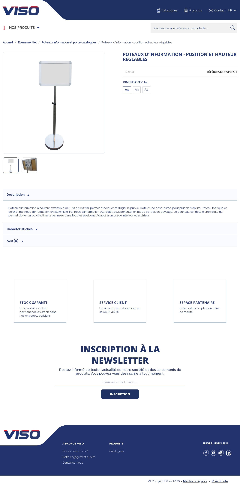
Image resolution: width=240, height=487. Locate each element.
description (18, 194)
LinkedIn (228, 453)
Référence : (215, 71)
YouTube (213, 453)
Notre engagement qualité (78, 457)
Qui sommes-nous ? (75, 451)
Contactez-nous (72, 462)
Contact (220, 10)
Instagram (221, 453)
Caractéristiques (22, 229)
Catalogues (169, 10)
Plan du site (220, 481)
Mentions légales (195, 481)
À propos (195, 10)
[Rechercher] (194, 28)
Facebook (206, 453)
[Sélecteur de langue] (232, 10)
